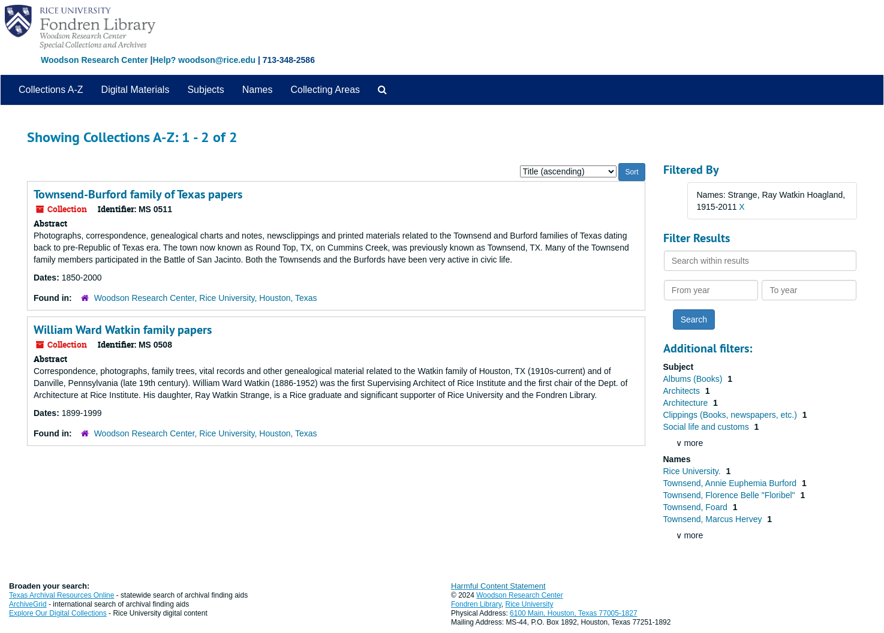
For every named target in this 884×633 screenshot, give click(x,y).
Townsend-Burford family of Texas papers (138, 194)
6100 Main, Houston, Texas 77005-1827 (574, 613)
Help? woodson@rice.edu (203, 60)
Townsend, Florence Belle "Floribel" (730, 495)
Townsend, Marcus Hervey (714, 519)
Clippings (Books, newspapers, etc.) (731, 415)
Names (257, 90)
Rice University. (693, 471)
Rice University (530, 604)
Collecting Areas (325, 90)
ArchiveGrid (28, 604)
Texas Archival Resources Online (61, 595)
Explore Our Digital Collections (58, 613)
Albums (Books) (694, 379)
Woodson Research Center (94, 60)
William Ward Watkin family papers (123, 329)
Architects (682, 391)
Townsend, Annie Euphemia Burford (731, 483)
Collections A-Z (51, 90)
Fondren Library (476, 604)
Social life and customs (707, 427)
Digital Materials (135, 90)
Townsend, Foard (696, 507)
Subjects (205, 90)
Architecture (687, 403)
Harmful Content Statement (498, 585)
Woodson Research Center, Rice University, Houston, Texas (205, 298)
